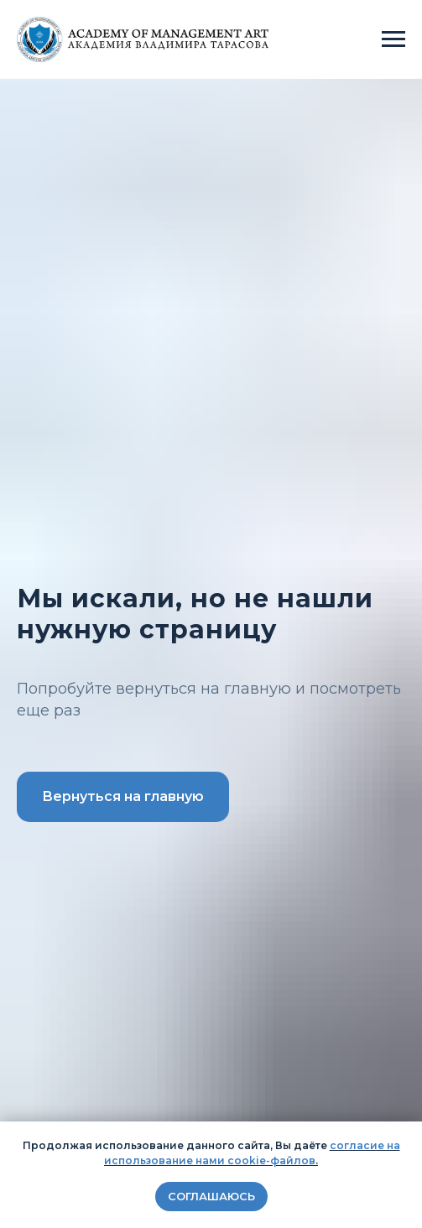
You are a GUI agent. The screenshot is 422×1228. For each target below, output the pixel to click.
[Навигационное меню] (393, 39)
